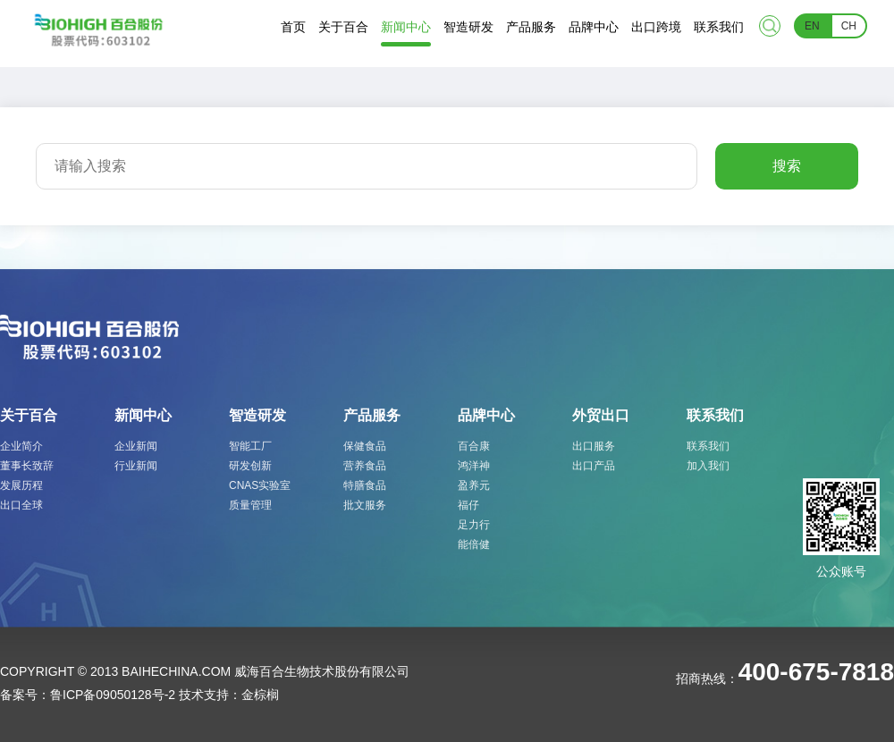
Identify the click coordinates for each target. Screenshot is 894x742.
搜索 (786, 165)
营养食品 (364, 466)
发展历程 (21, 485)
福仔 (468, 505)
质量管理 (250, 505)
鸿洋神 (474, 466)
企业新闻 (135, 446)
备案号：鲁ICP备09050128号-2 (87, 694)
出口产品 (593, 466)
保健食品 (364, 446)
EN (812, 26)
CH (848, 26)
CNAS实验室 (260, 485)
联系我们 (708, 446)
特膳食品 (364, 485)
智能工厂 (250, 446)
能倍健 (474, 544)
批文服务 (364, 505)
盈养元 (474, 485)
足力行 (474, 525)
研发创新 (250, 466)
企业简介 (21, 446)
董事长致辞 (27, 466)
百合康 (474, 446)
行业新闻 (135, 466)
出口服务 (593, 446)
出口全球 (21, 505)
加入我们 (708, 466)
